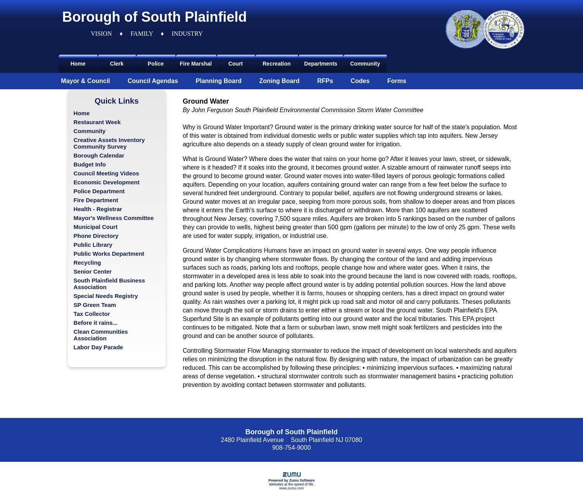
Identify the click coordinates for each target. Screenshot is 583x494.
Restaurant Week (97, 122)
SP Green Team (95, 305)
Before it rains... (96, 322)
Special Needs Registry (106, 296)
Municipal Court (96, 227)
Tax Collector (92, 313)
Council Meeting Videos (106, 173)
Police (156, 64)
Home (78, 64)
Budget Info (90, 164)
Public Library (93, 244)
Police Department (99, 191)
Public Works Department (109, 253)
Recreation (277, 64)
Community (365, 64)
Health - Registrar (98, 209)
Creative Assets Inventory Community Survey (109, 143)
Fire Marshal (195, 64)
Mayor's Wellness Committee (114, 218)
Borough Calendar (99, 155)
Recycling (87, 262)
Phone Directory (96, 235)
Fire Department (96, 200)
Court (235, 64)
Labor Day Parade (98, 347)
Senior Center (93, 271)
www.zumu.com (291, 488)
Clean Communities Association (101, 334)
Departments (320, 64)
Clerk (117, 64)
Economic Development (107, 182)
